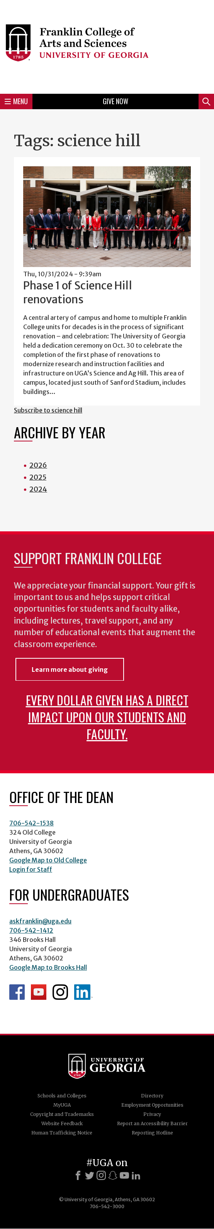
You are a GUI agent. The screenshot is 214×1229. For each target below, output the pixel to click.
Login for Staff (30, 869)
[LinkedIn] (136, 1175)
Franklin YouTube (38, 992)
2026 (38, 465)
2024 (38, 489)
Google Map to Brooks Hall (48, 967)
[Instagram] (101, 1175)
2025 (37, 477)
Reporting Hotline (152, 1133)
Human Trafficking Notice (61, 1133)
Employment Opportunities (152, 1105)
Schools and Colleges (62, 1096)
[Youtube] (124, 1175)
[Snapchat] (112, 1175)
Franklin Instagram (60, 992)
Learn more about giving (70, 669)
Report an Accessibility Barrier (152, 1123)
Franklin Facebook (17, 992)
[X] (89, 1175)
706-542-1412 (31, 930)
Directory (152, 1096)
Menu (16, 101)
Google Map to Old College (48, 860)
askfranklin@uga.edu (40, 921)
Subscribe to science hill (48, 410)
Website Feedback (62, 1123)
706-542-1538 (31, 823)
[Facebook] (78, 1175)
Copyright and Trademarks (62, 1114)
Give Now (115, 101)
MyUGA (62, 1105)
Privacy (152, 1114)
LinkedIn (83, 992)
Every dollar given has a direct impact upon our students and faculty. (107, 717)
